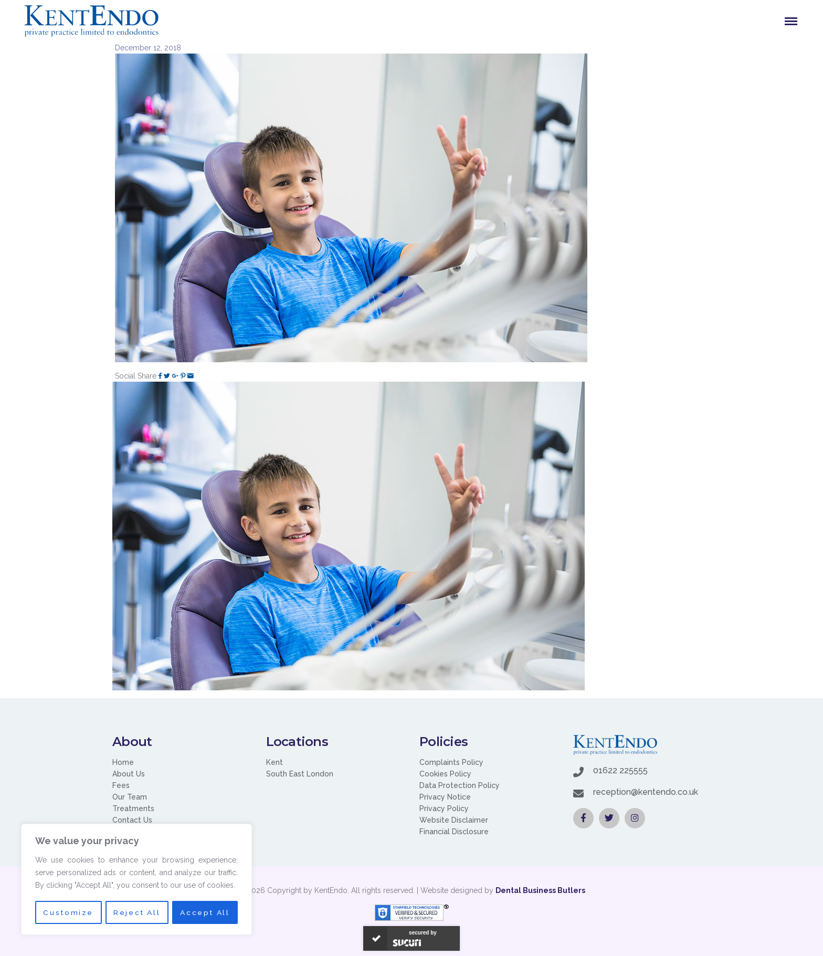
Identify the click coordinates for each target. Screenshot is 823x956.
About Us (128, 774)
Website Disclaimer (453, 820)
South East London (299, 774)
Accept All (205, 912)
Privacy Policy (444, 808)
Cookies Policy (445, 774)
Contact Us (132, 820)
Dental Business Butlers (540, 890)
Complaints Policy (451, 762)
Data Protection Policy (459, 785)
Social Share (135, 376)
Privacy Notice (445, 797)
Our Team (129, 797)
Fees (121, 785)
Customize (67, 912)
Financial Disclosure (454, 831)
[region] (136, 880)
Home (123, 762)
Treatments (133, 808)
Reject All (136, 912)
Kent (274, 762)
